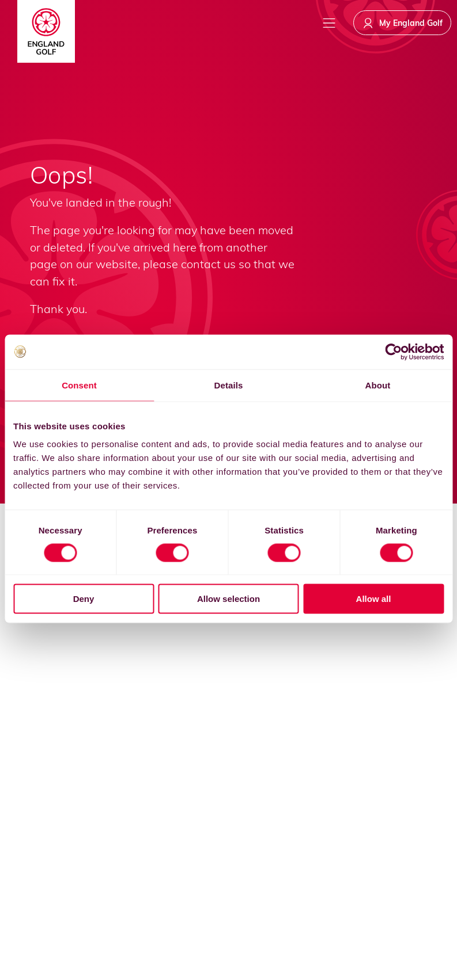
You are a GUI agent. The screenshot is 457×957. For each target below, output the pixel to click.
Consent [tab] (79, 385)
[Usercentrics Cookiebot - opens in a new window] (393, 351)
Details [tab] (228, 385)
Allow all (373, 599)
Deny (84, 599)
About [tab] (378, 385)
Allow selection (228, 599)
